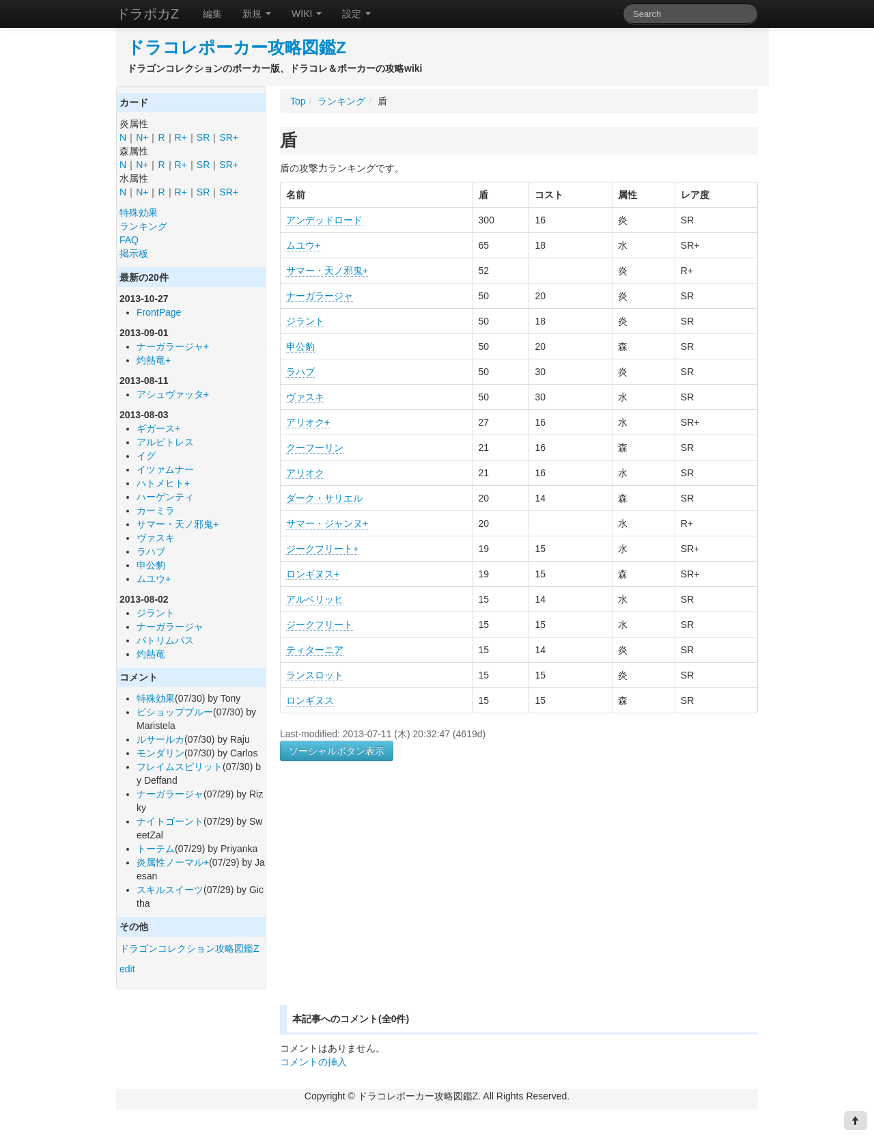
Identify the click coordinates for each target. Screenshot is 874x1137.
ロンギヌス (310, 700)
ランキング (143, 226)
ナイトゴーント (170, 821)
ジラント (156, 612)
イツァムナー (165, 469)
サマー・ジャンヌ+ (327, 523)
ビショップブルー (175, 712)
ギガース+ (158, 428)
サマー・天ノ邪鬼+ (177, 524)
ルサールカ (160, 739)
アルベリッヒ (314, 599)
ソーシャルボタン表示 (336, 750)
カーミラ (156, 510)
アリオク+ (308, 422)
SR (203, 137)
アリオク (305, 472)
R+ (181, 137)
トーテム (156, 848)
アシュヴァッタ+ (173, 394)
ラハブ (151, 551)
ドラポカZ (147, 13)
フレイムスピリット (180, 766)
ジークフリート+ (322, 548)
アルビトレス (165, 442)
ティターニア (314, 649)
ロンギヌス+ (312, 573)
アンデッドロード (324, 220)
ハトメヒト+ (163, 483)
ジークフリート (319, 624)
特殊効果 (138, 212)
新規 (256, 13)
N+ (142, 137)
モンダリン (160, 753)
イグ (146, 455)
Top (298, 101)
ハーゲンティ (165, 496)
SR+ (228, 137)
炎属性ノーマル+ (173, 862)
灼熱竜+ (154, 360)
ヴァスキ (156, 537)
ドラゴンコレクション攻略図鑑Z (189, 948)
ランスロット (314, 675)
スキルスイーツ (170, 889)
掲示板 (133, 253)
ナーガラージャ (170, 626)
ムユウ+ (154, 578)
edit (127, 968)
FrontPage (159, 312)
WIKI (307, 13)
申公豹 (151, 565)
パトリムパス (165, 640)
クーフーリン (314, 447)
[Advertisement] (394, 899)
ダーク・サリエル (324, 498)
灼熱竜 (151, 653)
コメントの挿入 (313, 1061)
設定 (356, 13)
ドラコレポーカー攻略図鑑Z (236, 47)
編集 (212, 13)
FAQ (129, 239)
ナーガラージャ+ (173, 346)
